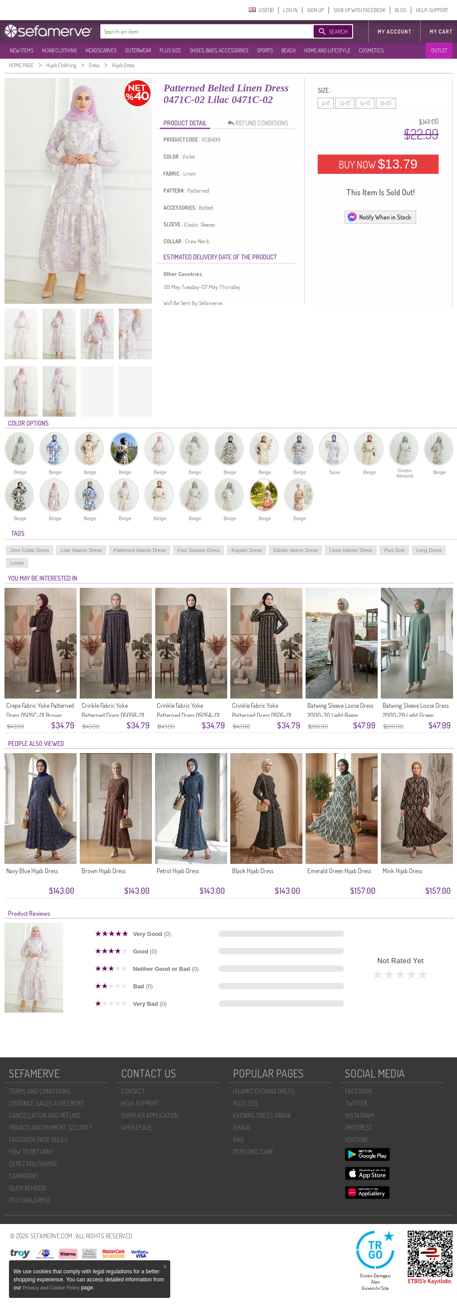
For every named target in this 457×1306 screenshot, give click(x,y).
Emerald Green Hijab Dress (339, 871)
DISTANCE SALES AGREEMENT (46, 1103)
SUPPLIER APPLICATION (149, 1115)
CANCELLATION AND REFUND (44, 1115)
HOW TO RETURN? (30, 1151)
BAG (238, 1139)
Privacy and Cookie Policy (52, 1287)
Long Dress (428, 550)
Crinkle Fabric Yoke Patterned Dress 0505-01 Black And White (261, 715)
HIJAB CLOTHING (59, 50)
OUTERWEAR (138, 50)
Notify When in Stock (379, 216)
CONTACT (133, 1091)
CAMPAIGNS (24, 1176)
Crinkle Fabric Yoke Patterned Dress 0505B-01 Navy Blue (113, 715)
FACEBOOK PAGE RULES (38, 1139)
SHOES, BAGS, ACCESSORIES (219, 50)
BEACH (288, 50)
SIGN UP (315, 10)
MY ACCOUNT (394, 31)
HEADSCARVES (101, 50)
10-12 (345, 103)
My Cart (441, 31)
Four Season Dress (198, 550)
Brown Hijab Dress (103, 871)
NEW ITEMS (21, 50)
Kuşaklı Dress (246, 550)
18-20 (386, 103)
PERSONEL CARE (253, 1151)
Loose (17, 562)
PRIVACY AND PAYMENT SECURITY (50, 1127)
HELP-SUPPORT (432, 10)
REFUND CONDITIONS (260, 123)
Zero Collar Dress (29, 550)
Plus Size (394, 550)
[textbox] (198, 31)
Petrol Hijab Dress (178, 871)
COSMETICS (371, 50)
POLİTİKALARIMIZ (29, 1200)
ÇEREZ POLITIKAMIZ (33, 1164)
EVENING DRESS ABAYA (262, 1115)
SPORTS (265, 50)
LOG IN (290, 10)
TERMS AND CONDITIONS (39, 1091)
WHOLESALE (136, 1127)
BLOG (400, 10)
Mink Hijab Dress (402, 871)
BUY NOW (378, 164)
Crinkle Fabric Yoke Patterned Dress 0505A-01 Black (188, 715)
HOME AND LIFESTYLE (327, 50)
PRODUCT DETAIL (185, 123)
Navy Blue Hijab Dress (32, 871)
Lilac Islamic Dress (81, 550)
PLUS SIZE (170, 50)
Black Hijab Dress (252, 871)
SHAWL (242, 1127)
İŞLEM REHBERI (27, 1188)
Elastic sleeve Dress (295, 550)
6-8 (325, 103)
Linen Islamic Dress (350, 550)
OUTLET (439, 50)
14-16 (365, 103)
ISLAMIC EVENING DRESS (264, 1091)
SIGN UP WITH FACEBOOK (359, 10)
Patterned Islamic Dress (139, 550)
